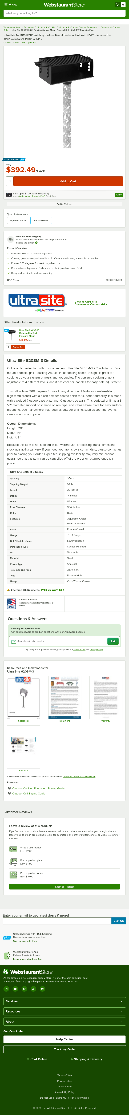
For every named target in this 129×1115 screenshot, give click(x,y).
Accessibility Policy (64, 1092)
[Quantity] (10, 181)
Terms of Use (79, 649)
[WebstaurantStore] (46, 972)
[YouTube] (15, 989)
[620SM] (23, 699)
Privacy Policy (96, 649)
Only (8, 164)
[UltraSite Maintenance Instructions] (64, 699)
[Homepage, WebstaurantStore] (64, 5)
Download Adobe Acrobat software (79, 776)
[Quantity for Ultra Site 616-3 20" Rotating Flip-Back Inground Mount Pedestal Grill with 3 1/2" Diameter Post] (8, 347)
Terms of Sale (64, 1075)
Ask (113, 641)
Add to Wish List (64, 204)
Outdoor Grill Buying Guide (39, 793)
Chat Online (37, 1059)
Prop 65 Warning (51, 589)
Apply (119, 195)
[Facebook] (24, 989)
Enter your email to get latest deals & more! (36, 915)
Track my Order (65, 1049)
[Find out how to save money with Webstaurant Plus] (7, 330)
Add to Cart (18, 347)
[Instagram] (6, 989)
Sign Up (119, 920)
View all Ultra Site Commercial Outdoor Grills (91, 303)
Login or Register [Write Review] (64, 886)
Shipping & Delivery (86, 1059)
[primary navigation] (10, 4)
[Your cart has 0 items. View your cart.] (120, 4)
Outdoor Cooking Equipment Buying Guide (49, 788)
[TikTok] (33, 989)
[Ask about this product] (64, 641)
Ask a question (29, 42)
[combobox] (64, 13)
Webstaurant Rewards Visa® (32, 196)
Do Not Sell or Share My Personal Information (64, 1098)
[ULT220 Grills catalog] (23, 748)
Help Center (64, 1039)
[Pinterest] (42, 989)
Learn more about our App (27, 959)
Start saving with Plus (25, 941)
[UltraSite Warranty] (105, 699)
